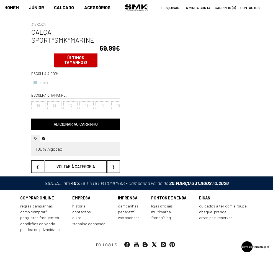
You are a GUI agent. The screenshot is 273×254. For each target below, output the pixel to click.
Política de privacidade (40, 229)
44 (102, 105)
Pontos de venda (169, 198)
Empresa (81, 198)
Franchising (161, 217)
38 (54, 105)
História (79, 206)
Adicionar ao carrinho (76, 124)
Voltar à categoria (75, 166)
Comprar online (37, 198)
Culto (76, 217)
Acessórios (97, 7)
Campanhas (128, 206)
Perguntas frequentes (39, 217)
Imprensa (128, 198)
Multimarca (161, 211)
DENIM (40, 82)
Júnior (36, 7)
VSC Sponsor (128, 217)
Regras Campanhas (36, 206)
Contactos (81, 211)
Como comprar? (33, 211)
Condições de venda (37, 223)
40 (70, 105)
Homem (11, 7)
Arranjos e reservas (216, 217)
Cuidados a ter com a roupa (223, 206)
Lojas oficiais (162, 206)
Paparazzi (126, 211)
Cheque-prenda (212, 211)
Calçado (64, 7)
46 (118, 105)
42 (86, 105)
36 (38, 105)
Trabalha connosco (88, 223)
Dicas (204, 198)
